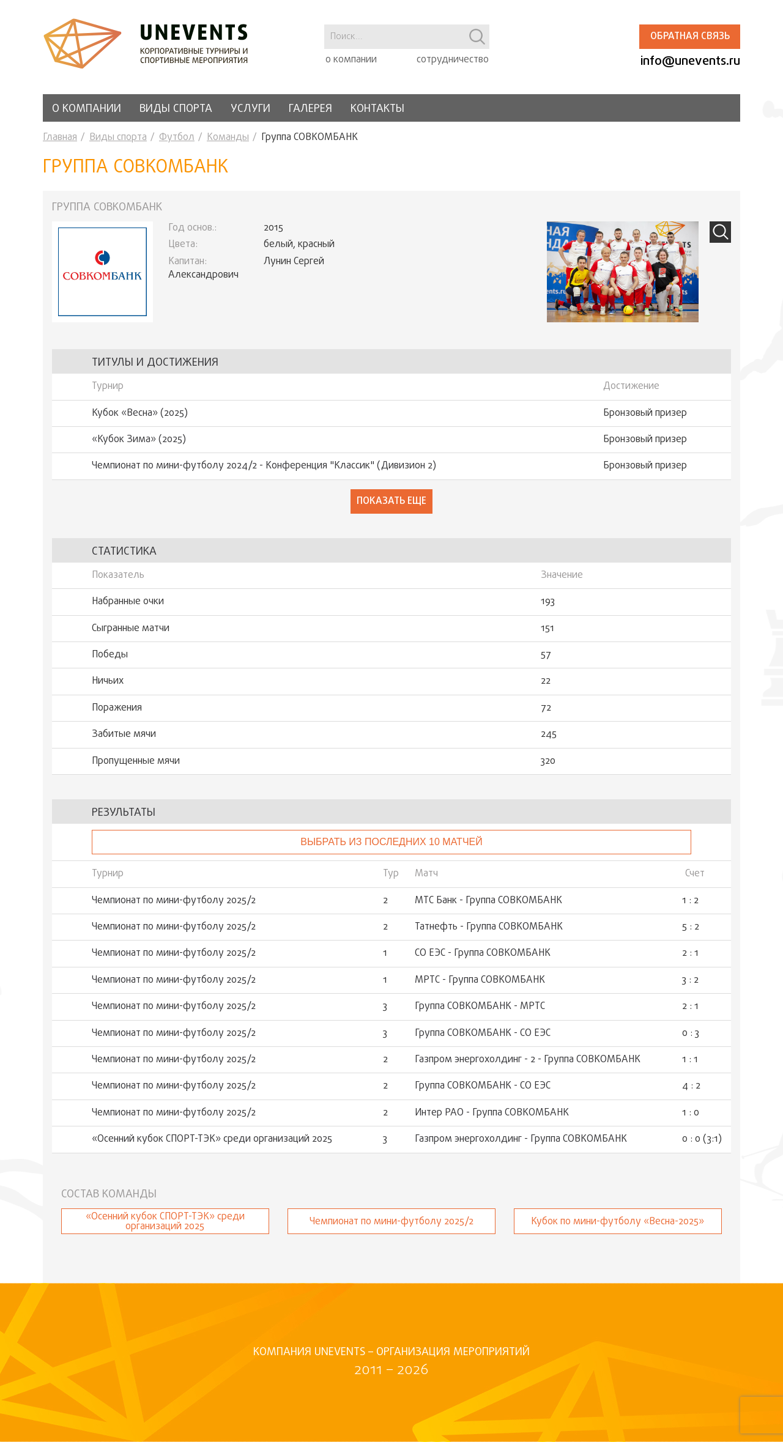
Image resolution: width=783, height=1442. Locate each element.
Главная (60, 137)
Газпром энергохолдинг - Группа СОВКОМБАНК (521, 1139)
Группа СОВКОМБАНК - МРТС (480, 1006)
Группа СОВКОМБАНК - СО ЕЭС (483, 1033)
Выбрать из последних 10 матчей (391, 842)
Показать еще (391, 501)
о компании (351, 60)
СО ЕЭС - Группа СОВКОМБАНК (483, 953)
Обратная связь (690, 36)
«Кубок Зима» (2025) (139, 439)
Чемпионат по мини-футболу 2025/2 (174, 901)
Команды (228, 137)
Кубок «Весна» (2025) (140, 413)
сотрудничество (453, 60)
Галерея (310, 109)
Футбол (177, 137)
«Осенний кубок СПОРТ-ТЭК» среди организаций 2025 (212, 1139)
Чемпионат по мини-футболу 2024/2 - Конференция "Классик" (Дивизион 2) (264, 466)
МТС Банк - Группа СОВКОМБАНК (488, 901)
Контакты (377, 109)
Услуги (250, 109)
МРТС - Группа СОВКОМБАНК (480, 980)
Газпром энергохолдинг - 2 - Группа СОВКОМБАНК (527, 1060)
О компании (86, 109)
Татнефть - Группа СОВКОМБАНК (489, 927)
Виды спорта (175, 109)
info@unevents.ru (690, 61)
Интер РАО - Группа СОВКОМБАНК (492, 1113)
